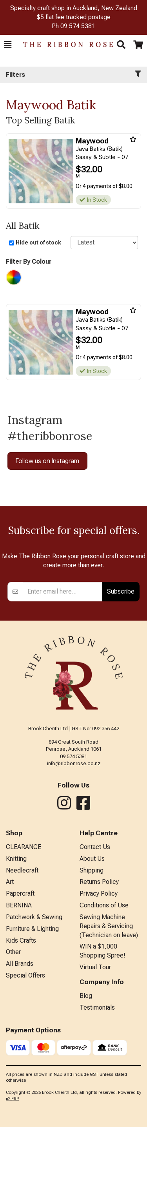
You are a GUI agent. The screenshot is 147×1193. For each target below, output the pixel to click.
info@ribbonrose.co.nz (73, 829)
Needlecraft (22, 936)
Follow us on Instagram (47, 461)
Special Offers (25, 1041)
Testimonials (97, 1073)
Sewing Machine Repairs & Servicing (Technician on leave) (109, 992)
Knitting (16, 924)
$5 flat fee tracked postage (74, 17)
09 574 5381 (77, 26)
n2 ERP (12, 1164)
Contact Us (95, 912)
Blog (86, 1061)
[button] (7, 44)
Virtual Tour (95, 1033)
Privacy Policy (99, 959)
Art (10, 947)
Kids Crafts (21, 1006)
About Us (92, 924)
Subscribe (120, 657)
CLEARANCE (23, 912)
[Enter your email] (63, 657)
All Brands (19, 1029)
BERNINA (19, 971)
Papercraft (20, 959)
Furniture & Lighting (32, 994)
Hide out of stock (38, 242)
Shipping (91, 936)
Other (13, 1017)
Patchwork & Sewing (34, 983)
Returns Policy (99, 947)
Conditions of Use (104, 971)
